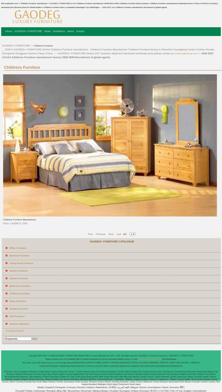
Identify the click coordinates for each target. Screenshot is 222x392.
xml (57, 362)
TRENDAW (64, 366)
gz (50, 362)
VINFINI (114, 362)
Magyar (134, 387)
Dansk (143, 387)
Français (71, 387)
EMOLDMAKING (150, 362)
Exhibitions (59, 31)
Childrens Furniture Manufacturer (19, 219)
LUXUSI (89, 366)
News (47, 31)
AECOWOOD (77, 366)
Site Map (41, 362)
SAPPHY (164, 362)
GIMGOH (195, 362)
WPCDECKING (147, 366)
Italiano (90, 387)
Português (60, 387)
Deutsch (81, 387)
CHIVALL (185, 362)
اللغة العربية (123, 387)
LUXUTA (97, 366)
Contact (80, 31)
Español (50, 387)
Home (8, 31)
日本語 (112, 387)
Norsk (165, 387)
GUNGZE (114, 366)
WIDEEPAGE (79, 362)
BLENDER (161, 366)
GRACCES (124, 366)
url (47, 362)
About (70, 31)
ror (53, 362)
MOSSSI (54, 366)
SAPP (106, 366)
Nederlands (101, 387)
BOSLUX (137, 362)
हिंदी (181, 387)
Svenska (174, 387)
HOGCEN (44, 366)
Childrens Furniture (43, 46)
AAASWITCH (125, 362)
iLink (34, 362)
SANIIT (106, 362)
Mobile (40, 387)
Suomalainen (154, 387)
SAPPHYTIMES (94, 362)
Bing (69, 362)
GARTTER (174, 362)
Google (63, 362)
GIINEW (135, 366)
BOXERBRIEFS (175, 366)
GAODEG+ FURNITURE (28, 31)
